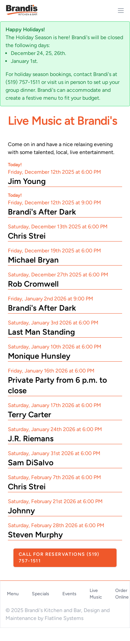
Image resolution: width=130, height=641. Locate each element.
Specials (40, 594)
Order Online (122, 594)
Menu (13, 594)
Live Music (96, 594)
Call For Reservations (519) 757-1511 (59, 557)
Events (69, 594)
